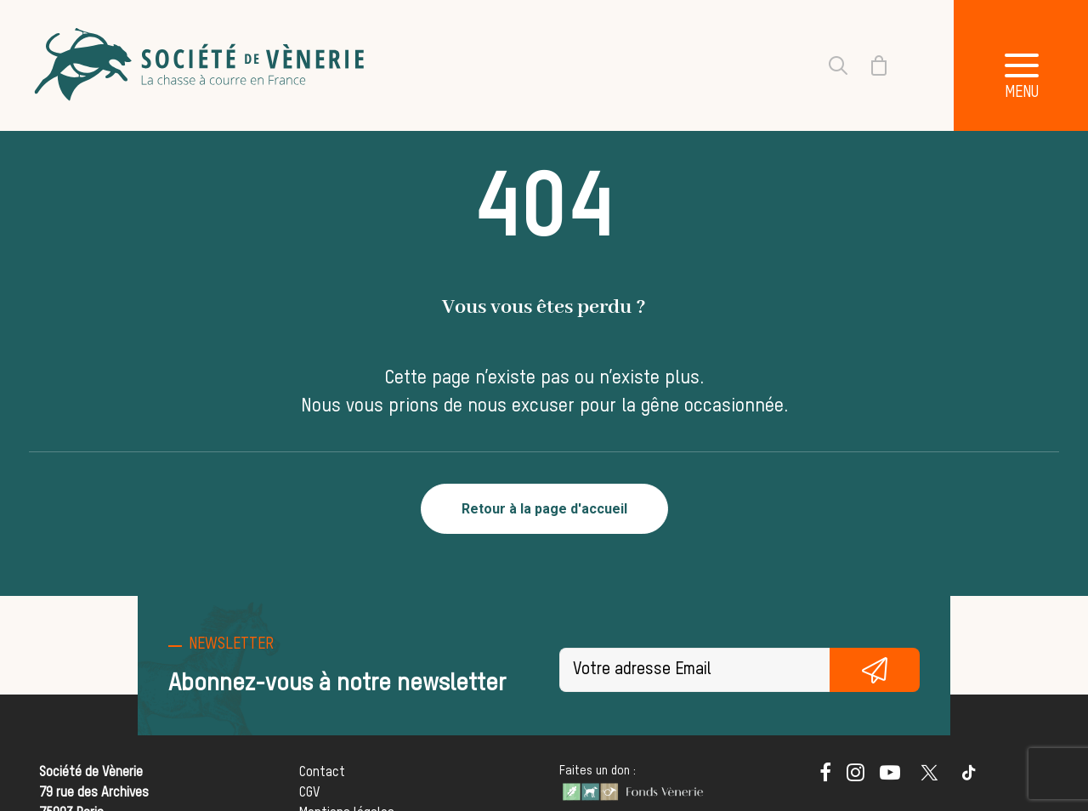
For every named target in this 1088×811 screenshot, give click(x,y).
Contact (322, 773)
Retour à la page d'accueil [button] (544, 509)
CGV (309, 793)
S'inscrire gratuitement (875, 670)
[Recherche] (828, 65)
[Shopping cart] (868, 65)
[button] (825, 778)
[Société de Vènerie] (201, 65)
